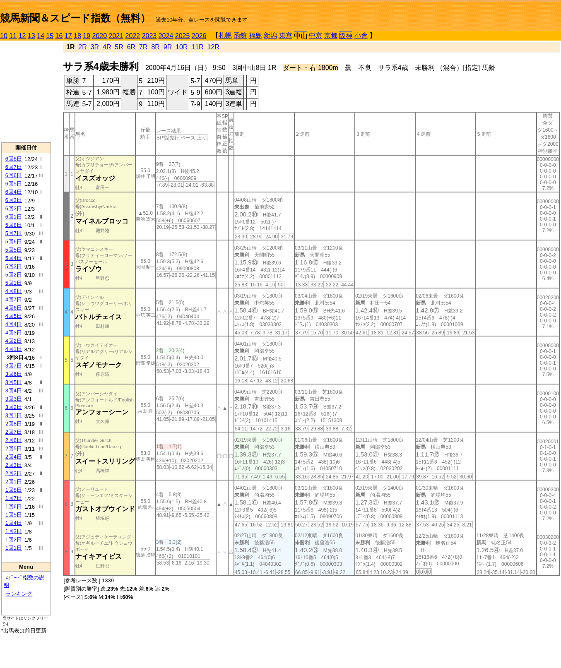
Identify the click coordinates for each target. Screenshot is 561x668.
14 (40, 35)
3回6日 (13, 374)
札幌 (225, 35)
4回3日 (13, 332)
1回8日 (13, 490)
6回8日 (13, 159)
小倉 (361, 35)
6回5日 (13, 183)
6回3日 (13, 200)
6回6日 (13, 175)
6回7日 (13, 167)
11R (197, 46)
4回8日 (13, 291)
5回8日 (13, 225)
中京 (315, 35)
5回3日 (13, 266)
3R (95, 46)
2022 (132, 35)
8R (155, 46)
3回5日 (13, 382)
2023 (149, 35)
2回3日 (13, 465)
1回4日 (13, 523)
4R (107, 46)
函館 (240, 35)
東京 (285, 35)
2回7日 (13, 432)
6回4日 (13, 192)
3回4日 (13, 390)
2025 (182, 35)
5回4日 (13, 258)
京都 (330, 35)
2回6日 (13, 440)
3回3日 (13, 399)
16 (59, 35)
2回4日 (13, 457)
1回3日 (13, 531)
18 (77, 35)
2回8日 (13, 424)
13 (31, 35)
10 (3, 35)
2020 (99, 35)
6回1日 (13, 217)
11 (13, 35)
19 (86, 35)
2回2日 (13, 473)
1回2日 (13, 539)
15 (49, 35)
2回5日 (13, 448)
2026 (199, 35)
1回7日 (13, 498)
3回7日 (13, 366)
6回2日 (13, 208)
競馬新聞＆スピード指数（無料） (75, 18)
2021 (116, 35)
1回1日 (13, 548)
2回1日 (13, 481)
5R (119, 46)
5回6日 (13, 241)
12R (213, 46)
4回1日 (13, 349)
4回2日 (13, 341)
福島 (255, 35)
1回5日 (13, 515)
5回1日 (13, 283)
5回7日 (13, 233)
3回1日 (13, 415)
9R (168, 46)
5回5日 (13, 250)
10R (182, 46)
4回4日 (13, 324)
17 (68, 35)
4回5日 (13, 316)
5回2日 (13, 275)
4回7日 (13, 299)
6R (131, 46)
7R (143, 46)
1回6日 (13, 506)
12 (22, 35)
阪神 (345, 35)
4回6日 (13, 308)
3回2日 (13, 407)
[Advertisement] (26, 91)
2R (82, 46)
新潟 (270, 35)
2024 (166, 35)
